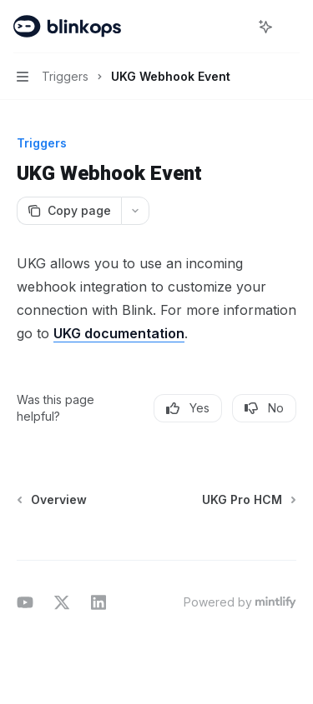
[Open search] (234, 26)
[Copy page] (69, 211)
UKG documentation (118, 333)
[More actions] (291, 26)
